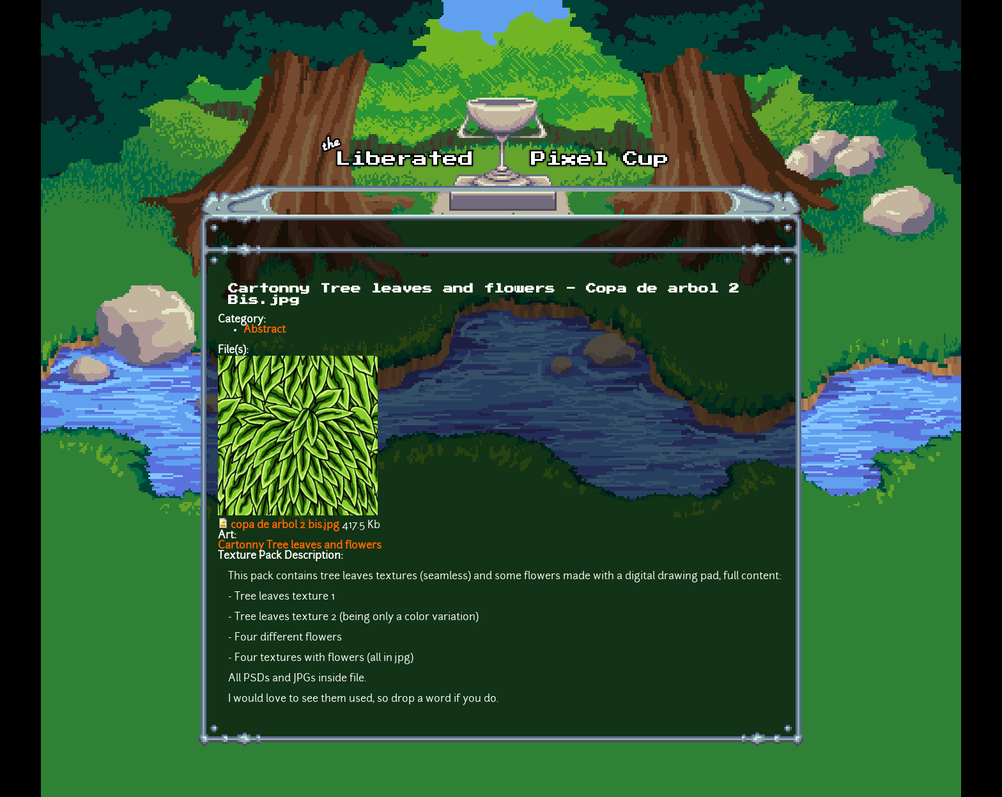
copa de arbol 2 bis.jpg (285, 525)
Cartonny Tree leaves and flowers (300, 546)
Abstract (264, 330)
